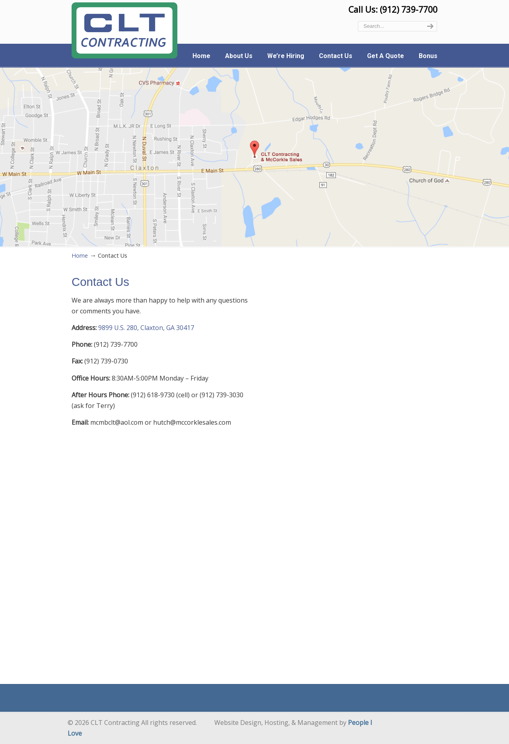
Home (80, 255)
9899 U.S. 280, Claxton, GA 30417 (146, 327)
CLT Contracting (124, 30)
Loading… (348, 472)
